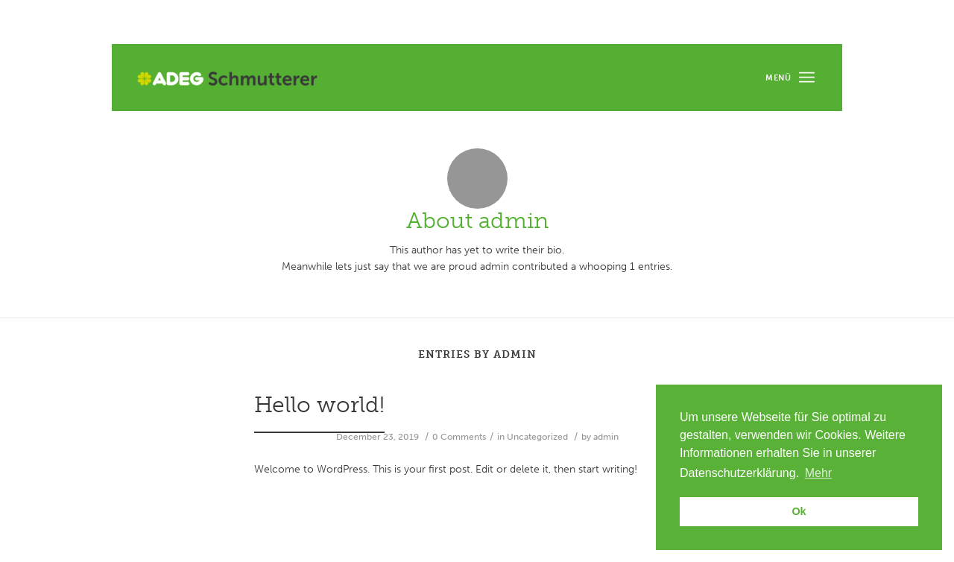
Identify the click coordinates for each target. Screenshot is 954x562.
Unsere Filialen (757, 23)
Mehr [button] (818, 473)
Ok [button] (799, 511)
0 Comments (459, 437)
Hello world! (319, 404)
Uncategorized (537, 437)
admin (606, 437)
